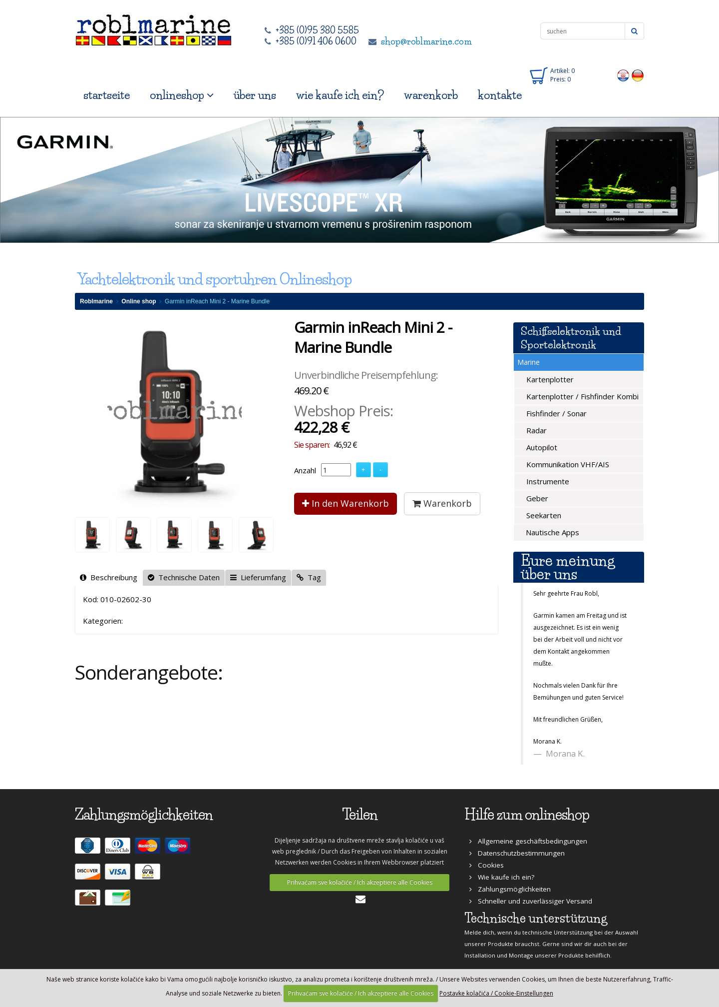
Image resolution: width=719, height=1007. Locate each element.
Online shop (138, 301)
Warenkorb (442, 503)
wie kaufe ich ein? (340, 95)
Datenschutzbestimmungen (517, 853)
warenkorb (431, 95)
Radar (535, 430)
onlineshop (182, 95)
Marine (528, 362)
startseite (106, 95)
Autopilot (540, 447)
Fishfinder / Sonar (555, 413)
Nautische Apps (551, 532)
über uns (255, 95)
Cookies (486, 865)
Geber (536, 498)
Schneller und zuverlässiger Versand (530, 901)
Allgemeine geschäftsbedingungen (528, 841)
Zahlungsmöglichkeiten (510, 889)
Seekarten (542, 515)
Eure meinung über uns (568, 567)
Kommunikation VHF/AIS (566, 464)
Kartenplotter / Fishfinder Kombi (581, 396)
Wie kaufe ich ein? (501, 877)
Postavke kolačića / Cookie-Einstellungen (496, 993)
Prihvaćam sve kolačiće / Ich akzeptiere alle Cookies (359, 882)
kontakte (500, 95)
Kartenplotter (549, 379)
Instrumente (546, 481)
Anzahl (305, 470)
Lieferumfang (258, 577)
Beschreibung (108, 577)
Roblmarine (96, 301)
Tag (309, 577)
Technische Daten (184, 577)
